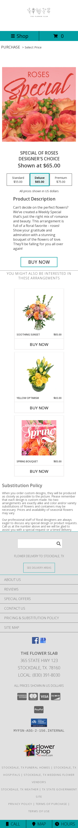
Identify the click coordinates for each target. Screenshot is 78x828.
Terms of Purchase (51, 804)
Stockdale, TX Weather (19, 789)
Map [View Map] (39, 824)
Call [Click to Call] (13, 824)
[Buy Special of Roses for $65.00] (39, 262)
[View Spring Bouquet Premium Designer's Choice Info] (39, 438)
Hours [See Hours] (65, 824)
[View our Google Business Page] (43, 642)
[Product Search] (39, 543)
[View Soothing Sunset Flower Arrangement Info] (39, 311)
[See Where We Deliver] (39, 567)
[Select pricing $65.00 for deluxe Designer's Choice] (39, 180)
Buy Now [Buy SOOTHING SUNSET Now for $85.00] (39, 344)
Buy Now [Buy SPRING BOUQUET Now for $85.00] (39, 471)
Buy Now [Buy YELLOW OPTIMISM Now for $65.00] (39, 408)
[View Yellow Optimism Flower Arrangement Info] (39, 374)
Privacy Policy (20, 804)
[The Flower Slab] (39, 25)
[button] (39, 723)
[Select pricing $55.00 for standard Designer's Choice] (18, 180)
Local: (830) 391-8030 (39, 675)
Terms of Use (39, 811)
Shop (19, 35)
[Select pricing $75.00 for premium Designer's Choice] (61, 180)
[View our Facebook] (35, 642)
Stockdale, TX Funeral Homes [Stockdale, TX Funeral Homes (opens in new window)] (26, 767)
